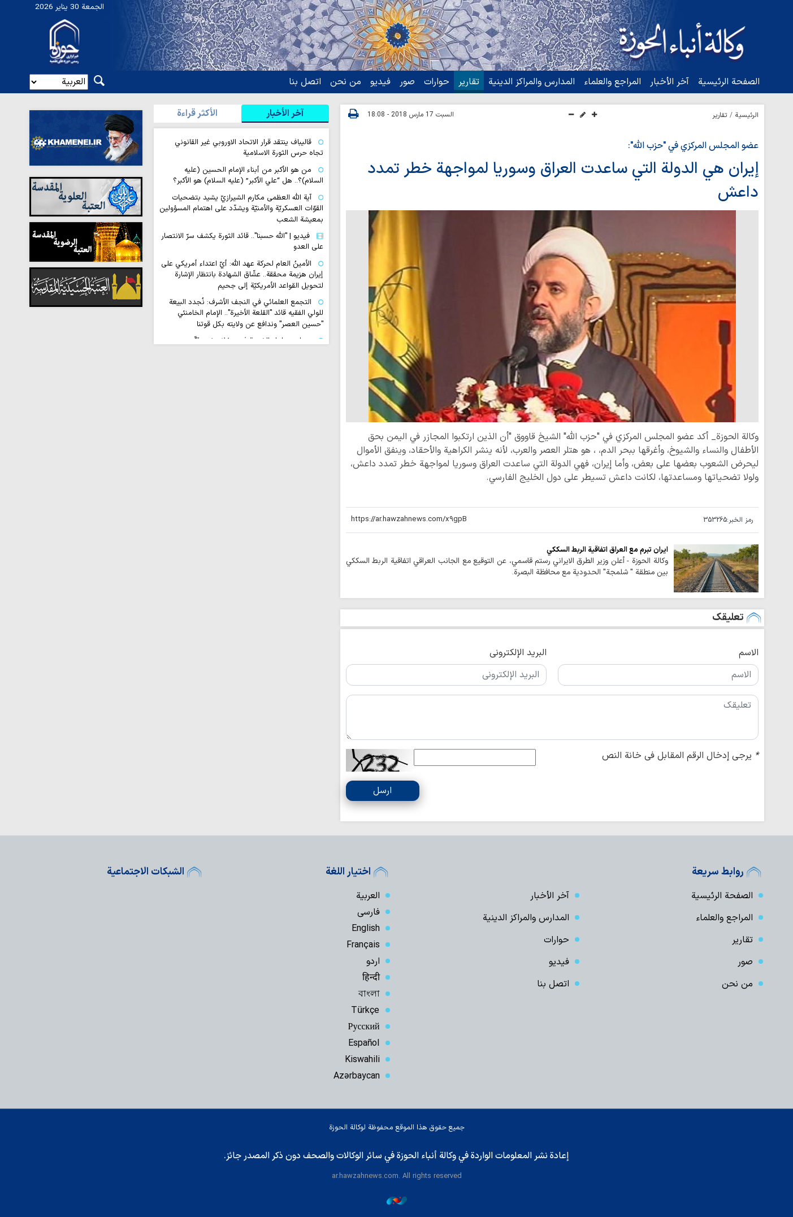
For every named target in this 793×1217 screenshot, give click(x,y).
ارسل (382, 791)
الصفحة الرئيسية (729, 82)
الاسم (749, 653)
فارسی (368, 912)
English (366, 929)
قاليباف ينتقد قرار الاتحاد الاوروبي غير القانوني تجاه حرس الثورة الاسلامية (249, 147)
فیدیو (380, 82)
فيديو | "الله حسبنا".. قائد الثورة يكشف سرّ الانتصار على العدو (242, 241)
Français (362, 945)
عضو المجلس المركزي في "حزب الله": (693, 146)
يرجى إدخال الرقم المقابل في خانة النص (680, 756)
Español (364, 1043)
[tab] (285, 114)
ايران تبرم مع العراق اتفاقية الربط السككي (607, 549)
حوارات (436, 82)
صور (407, 82)
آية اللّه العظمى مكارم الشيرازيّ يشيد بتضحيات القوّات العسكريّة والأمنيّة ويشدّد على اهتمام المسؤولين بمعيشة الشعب (241, 208)
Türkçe (365, 1010)
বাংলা (369, 994)
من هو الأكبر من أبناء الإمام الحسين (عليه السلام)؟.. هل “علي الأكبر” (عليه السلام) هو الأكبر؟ (248, 175)
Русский (364, 1027)
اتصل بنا (305, 82)
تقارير (468, 82)
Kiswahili (362, 1060)
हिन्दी (371, 978)
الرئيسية (747, 115)
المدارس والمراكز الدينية (531, 82)
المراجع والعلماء (612, 82)
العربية (368, 896)
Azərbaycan (356, 1076)
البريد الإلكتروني (518, 653)
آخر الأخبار (669, 82)
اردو (373, 961)
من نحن (345, 82)
